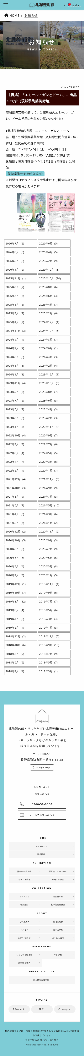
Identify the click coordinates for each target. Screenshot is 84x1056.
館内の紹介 (58, 921)
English (74, 5)
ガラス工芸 (24, 896)
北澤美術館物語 (58, 904)
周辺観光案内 (24, 962)
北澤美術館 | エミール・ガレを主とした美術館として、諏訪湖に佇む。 (41, 5)
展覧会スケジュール (58, 871)
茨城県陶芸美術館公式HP (25, 174)
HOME (15, 15)
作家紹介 (24, 904)
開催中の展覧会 (24, 871)
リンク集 (58, 954)
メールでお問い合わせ (42, 815)
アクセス (24, 929)
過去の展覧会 (58, 879)
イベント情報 (24, 879)
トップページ (41, 846)
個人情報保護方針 (41, 980)
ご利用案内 (24, 921)
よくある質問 (58, 937)
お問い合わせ (24, 937)
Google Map (43, 767)
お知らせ (31, 15)
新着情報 (41, 854)
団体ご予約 (58, 929)
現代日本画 (58, 896)
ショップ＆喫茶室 (24, 954)
